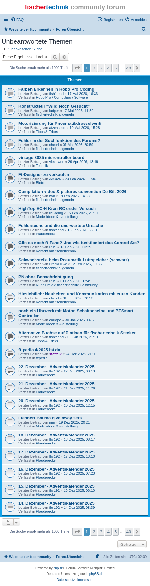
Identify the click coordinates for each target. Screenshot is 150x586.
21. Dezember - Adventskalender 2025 (56, 383)
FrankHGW (58, 264)
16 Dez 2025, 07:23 (79, 473)
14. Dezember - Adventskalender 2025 (56, 503)
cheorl (54, 145)
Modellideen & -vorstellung (57, 217)
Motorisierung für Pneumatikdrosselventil (60, 123)
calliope (55, 320)
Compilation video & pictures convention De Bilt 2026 (72, 191)
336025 (55, 179)
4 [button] (108, 68)
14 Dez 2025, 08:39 (79, 507)
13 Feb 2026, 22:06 (82, 230)
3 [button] (101, 68)
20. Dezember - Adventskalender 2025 (56, 400)
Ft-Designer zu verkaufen (43, 174)
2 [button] (94, 68)
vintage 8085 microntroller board (51, 157)
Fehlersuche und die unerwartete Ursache (60, 225)
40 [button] (128, 68)
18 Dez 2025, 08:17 (79, 439)
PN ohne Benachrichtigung (45, 276)
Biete (40, 183)
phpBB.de (96, 574)
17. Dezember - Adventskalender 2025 (56, 452)
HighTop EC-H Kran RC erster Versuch (57, 208)
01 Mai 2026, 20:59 (78, 145)
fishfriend (56, 94)
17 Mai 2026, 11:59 (78, 111)
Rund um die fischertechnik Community (66, 285)
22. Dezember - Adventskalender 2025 (56, 366)
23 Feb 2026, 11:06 (80, 179)
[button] (77, 68)
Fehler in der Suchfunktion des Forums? (59, 140)
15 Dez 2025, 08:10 (79, 490)
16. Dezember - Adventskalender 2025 (56, 469)
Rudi (52, 247)
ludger (54, 111)
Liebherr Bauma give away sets (50, 418)
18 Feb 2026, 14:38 (74, 196)
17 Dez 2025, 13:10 (79, 456)
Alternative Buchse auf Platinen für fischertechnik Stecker (77, 332)
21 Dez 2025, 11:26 (79, 388)
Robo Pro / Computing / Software (62, 97)
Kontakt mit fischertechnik (56, 251)
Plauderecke (45, 234)
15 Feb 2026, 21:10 (82, 213)
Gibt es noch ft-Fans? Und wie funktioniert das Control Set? (78, 242)
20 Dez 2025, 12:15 (79, 405)
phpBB (58, 568)
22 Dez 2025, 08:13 (79, 371)
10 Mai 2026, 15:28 (84, 128)
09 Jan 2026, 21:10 (82, 337)
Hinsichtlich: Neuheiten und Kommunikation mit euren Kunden (81, 293)
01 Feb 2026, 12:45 (75, 281)
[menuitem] (17, 19)
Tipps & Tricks (47, 131)
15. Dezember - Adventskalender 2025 (56, 486)
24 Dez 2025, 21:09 (80, 354)
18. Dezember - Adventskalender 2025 (56, 435)
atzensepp (57, 128)
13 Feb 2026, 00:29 (75, 247)
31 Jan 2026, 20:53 (78, 298)
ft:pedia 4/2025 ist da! (40, 349)
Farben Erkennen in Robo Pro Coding (56, 89)
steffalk (55, 354)
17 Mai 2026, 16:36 (82, 94)
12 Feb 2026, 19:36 (86, 264)
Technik (42, 166)
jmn (52, 422)
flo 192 (54, 371)
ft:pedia (41, 358)
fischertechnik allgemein (55, 114)
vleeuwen (56, 162)
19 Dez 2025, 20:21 (74, 422)
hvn (52, 196)
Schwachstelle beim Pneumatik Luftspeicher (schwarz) (73, 259)
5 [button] (116, 68)
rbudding (56, 213)
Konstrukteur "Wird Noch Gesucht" (54, 106)
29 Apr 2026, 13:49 (83, 162)
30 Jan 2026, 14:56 (80, 320)
